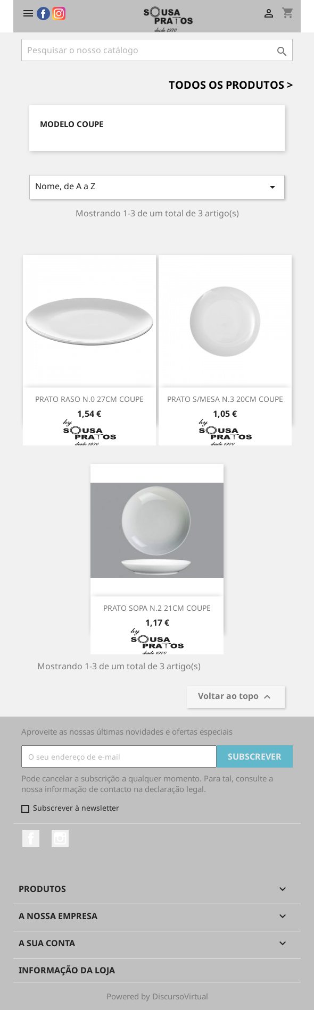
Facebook (30, 838)
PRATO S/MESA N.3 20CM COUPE (225, 399)
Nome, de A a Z (157, 186)
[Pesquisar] (157, 50)
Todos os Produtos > (231, 85)
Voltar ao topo (236, 697)
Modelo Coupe (71, 124)
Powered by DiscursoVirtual (157, 996)
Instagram (60, 838)
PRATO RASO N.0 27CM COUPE (89, 399)
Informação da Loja (67, 970)
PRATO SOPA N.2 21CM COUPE (157, 608)
